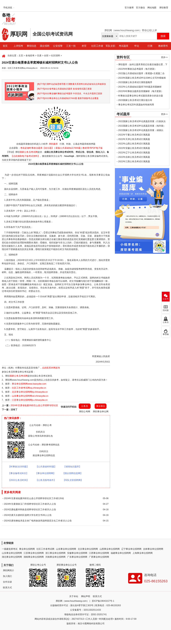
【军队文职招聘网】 (73, 480)
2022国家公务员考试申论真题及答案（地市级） (142, 126)
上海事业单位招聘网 (142, 553)
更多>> (164, 57)
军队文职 (110, 46)
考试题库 (123, 46)
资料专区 (123, 57)
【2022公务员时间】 (18, 480)
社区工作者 (97, 46)
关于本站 (73, 596)
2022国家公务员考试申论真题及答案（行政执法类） (142, 122)
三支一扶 (71, 46)
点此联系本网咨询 (51, 368)
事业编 (166, 334)
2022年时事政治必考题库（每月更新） (137, 69)
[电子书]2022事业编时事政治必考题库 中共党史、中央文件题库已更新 (69, 93)
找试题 (166, 310)
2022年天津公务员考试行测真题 (134, 139)
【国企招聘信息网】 (72, 473)
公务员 (84, 406)
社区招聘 (55, 55)
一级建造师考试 (9, 549)
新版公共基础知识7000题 (68, 148)
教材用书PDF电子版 (92, 148)
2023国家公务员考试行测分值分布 (135, 100)
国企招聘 (44, 46)
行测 (150, 46)
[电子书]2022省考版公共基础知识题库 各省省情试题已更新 (64, 89)
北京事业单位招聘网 (88, 549)
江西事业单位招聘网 (99, 553)
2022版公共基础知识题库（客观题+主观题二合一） (141, 74)
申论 (136, 46)
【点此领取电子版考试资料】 (25, 156)
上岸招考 (18, 46)
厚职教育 (163, 7)
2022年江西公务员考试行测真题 (134, 161)
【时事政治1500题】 (18, 466)
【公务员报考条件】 (46, 480)
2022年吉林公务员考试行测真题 (134, 157)
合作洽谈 (7, 582)
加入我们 (7, 576)
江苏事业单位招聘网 (34, 553)
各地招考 (30, 55)
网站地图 (151, 7)
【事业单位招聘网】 (45, 473)
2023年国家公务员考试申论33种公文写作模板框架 (142, 78)
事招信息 (31, 46)
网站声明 (85, 596)
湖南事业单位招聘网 (34, 557)
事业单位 (100, 406)
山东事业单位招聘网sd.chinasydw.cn (30, 396)
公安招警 (58, 46)
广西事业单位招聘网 (99, 557)
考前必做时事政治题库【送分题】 (37, 148)
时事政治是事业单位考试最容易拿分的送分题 (140, 95)
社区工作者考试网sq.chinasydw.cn (29, 388)
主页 (21, 55)
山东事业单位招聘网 (66, 549)
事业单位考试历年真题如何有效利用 (136, 104)
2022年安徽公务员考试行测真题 (134, 148)
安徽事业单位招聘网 (77, 553)
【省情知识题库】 (72, 466)
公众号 (166, 299)
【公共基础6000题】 (46, 466)
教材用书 (163, 46)
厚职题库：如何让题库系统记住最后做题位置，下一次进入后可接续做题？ (142, 65)
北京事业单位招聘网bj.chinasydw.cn (30, 392)
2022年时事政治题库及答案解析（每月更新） (140, 91)
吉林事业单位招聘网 (153, 549)
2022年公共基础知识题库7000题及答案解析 (140, 87)
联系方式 (7, 587)
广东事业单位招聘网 (77, 557)
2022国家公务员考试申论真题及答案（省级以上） (140, 131)
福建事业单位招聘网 (121, 553)
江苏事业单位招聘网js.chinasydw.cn (29, 400)
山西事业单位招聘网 (110, 549)
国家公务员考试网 (29, 152)
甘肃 (39, 55)
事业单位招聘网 (27, 549)
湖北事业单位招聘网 (12, 557)
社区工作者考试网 (45, 549)
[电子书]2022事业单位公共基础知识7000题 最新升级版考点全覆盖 (68, 98)
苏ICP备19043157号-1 (103, 601)
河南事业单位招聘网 (55, 557)
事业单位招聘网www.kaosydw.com (29, 384)
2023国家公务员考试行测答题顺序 (135, 82)
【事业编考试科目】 (18, 473)
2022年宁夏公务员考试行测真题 (134, 135)
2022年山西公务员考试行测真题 (134, 143)
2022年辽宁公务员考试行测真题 (134, 152)
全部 (46, 55)
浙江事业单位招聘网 (55, 553)
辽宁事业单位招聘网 (131, 549)
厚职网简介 (8, 570)
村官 (84, 46)
